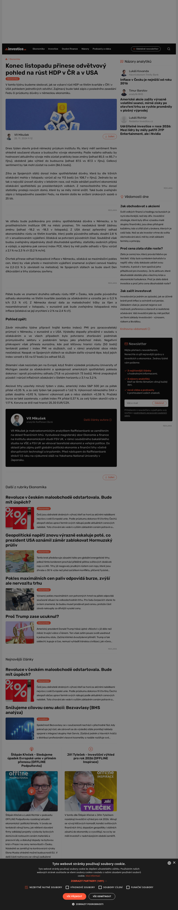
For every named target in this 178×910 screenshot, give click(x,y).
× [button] (174, 862)
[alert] (89, 455)
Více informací (93, 875)
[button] (89, 881)
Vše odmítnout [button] (102, 896)
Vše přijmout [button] (74, 896)
